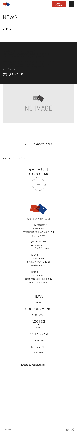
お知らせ (8, 29)
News (10, 17)
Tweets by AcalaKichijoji (33, 365)
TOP (5, 158)
